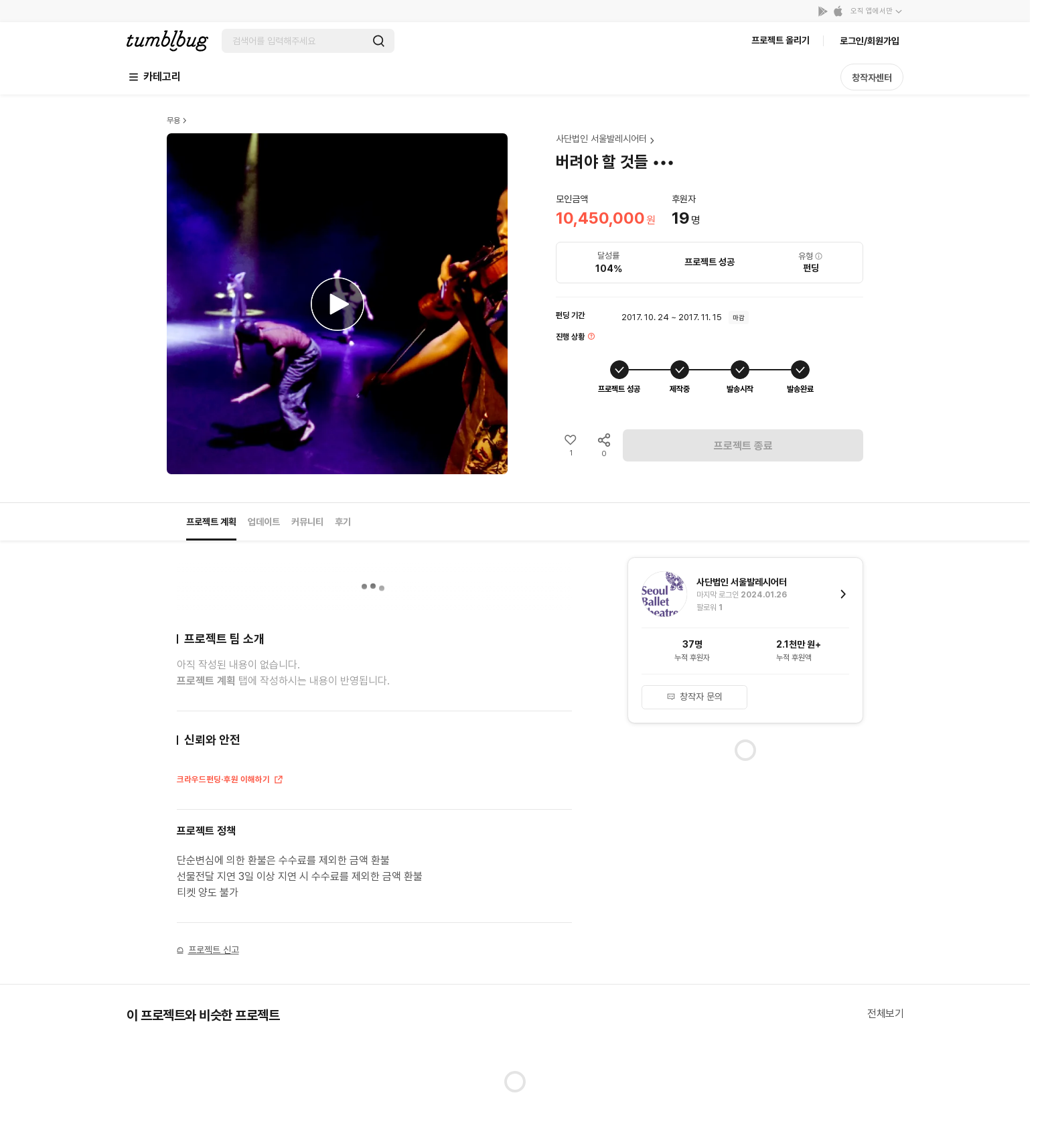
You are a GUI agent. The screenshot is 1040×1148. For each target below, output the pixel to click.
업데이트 (264, 521)
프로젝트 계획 (211, 521)
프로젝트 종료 (743, 445)
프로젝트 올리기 (780, 40)
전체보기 (885, 1013)
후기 (343, 521)
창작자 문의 (694, 696)
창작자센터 (872, 77)
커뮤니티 (307, 521)
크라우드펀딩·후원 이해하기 (230, 781)
